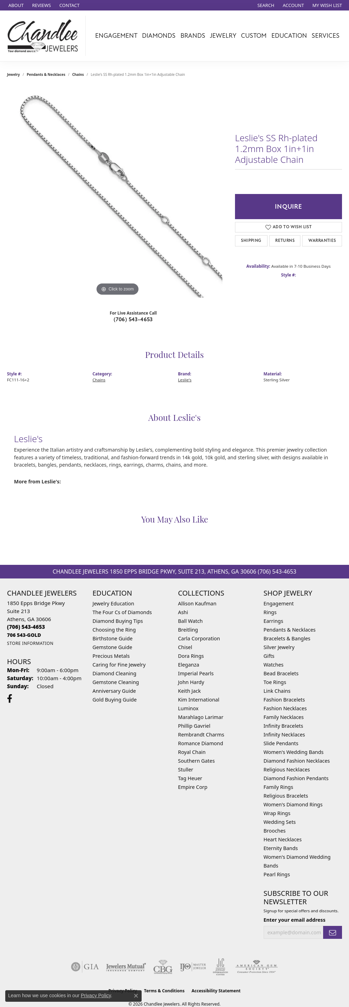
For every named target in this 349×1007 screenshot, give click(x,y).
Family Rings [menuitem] (278, 787)
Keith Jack (189, 691)
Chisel (185, 647)
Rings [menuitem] (270, 612)
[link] (15, 5)
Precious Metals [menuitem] (111, 656)
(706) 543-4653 (133, 319)
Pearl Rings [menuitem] (277, 874)
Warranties (322, 240)
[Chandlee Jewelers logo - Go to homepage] (44, 36)
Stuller (185, 769)
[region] (117, 192)
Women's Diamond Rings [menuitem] (293, 804)
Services (326, 35)
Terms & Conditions (164, 991)
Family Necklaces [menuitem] (284, 717)
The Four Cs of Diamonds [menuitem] (122, 612)
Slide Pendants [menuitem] (281, 743)
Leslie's (185, 379)
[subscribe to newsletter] (332, 932)
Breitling (188, 629)
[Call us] (24, 635)
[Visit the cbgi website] (163, 967)
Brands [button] (192, 35)
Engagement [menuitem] (279, 603)
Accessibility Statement (216, 991)
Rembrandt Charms (201, 734)
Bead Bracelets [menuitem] (281, 673)
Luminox (188, 708)
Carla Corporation (199, 638)
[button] (265, 5)
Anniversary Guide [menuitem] (114, 691)
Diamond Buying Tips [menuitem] (118, 621)
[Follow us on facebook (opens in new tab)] (9, 699)
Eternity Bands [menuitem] (281, 848)
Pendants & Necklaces (46, 74)
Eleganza (188, 664)
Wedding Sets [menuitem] (280, 822)
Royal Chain (192, 752)
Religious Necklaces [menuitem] (287, 769)
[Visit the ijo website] (193, 967)
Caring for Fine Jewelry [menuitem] (119, 664)
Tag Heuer (190, 778)
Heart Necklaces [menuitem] (283, 839)
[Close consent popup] (136, 996)
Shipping (251, 240)
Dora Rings (191, 656)
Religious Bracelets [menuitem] (286, 795)
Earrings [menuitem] (273, 621)
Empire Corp (192, 787)
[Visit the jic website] (220, 967)
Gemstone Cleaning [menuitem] (116, 682)
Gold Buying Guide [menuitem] (115, 699)
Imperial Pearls (196, 673)
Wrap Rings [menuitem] (277, 813)
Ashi (183, 612)
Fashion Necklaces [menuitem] (285, 708)
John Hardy (191, 682)
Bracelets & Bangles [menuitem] (287, 638)
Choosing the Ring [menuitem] (114, 629)
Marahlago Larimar (200, 717)
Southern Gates (196, 760)
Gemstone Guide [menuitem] (113, 647)
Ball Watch (190, 621)
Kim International (198, 699)
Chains (78, 74)
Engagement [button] (116, 35)
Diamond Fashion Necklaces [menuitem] (297, 760)
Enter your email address (295, 919)
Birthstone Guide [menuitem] (113, 638)
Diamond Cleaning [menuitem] (114, 673)
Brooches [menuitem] (275, 830)
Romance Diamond (200, 743)
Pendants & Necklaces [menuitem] (290, 629)
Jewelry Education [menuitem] (113, 603)
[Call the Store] (26, 626)
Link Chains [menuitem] (277, 691)
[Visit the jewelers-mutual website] (126, 967)
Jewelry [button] (223, 35)
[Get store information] (30, 643)
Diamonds (159, 35)
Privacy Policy (96, 995)
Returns (284, 240)
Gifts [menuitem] (269, 656)
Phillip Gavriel (194, 725)
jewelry (13, 74)
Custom (253, 35)
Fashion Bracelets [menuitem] (284, 699)
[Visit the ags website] (256, 967)
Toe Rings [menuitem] (275, 682)
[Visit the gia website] (85, 967)
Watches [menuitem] (274, 664)
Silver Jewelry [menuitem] (279, 647)
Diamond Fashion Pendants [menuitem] (296, 778)
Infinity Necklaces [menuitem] (284, 734)
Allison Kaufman (197, 603)
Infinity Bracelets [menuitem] (283, 725)
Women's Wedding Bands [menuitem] (294, 752)
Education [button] (289, 35)
